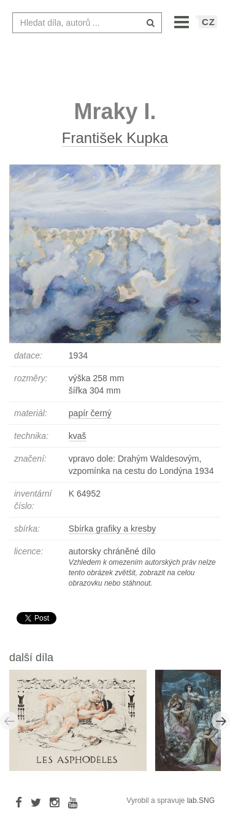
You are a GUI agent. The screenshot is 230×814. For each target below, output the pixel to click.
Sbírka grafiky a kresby (112, 528)
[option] (82, 720)
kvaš (77, 436)
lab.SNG (201, 800)
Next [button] (221, 720)
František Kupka (115, 138)
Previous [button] (9, 720)
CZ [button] (208, 22)
